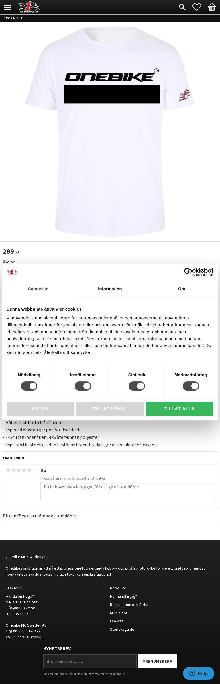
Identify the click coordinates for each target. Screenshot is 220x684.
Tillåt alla (179, 408)
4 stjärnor (24, 470)
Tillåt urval (110, 408)
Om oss (116, 620)
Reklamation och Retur (129, 604)
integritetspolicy (115, 674)
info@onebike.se (20, 607)
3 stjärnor (18, 470)
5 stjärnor (29, 470)
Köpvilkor (118, 588)
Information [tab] (110, 288)
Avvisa (40, 408)
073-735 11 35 (17, 613)
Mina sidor (118, 612)
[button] (199, 7)
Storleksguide (122, 629)
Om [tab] (181, 288)
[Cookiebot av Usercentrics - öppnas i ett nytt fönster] (188, 272)
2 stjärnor (13, 470)
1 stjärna (8, 470)
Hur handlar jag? (123, 596)
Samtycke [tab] (38, 288)
